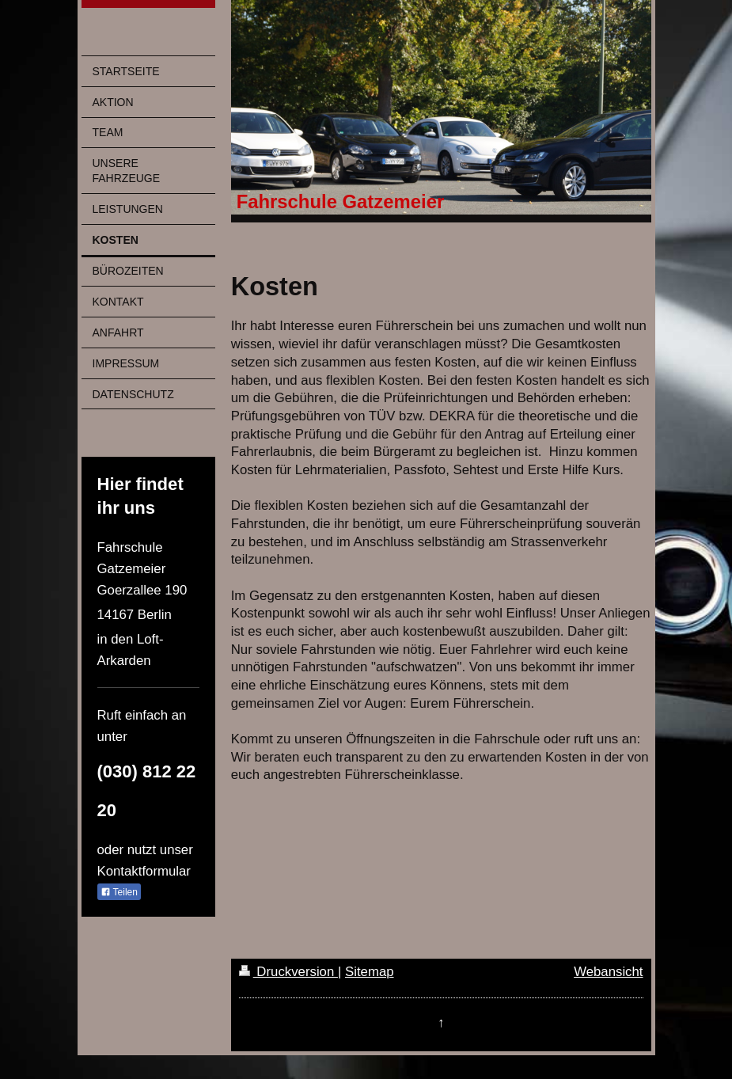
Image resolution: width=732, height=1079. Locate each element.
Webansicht (608, 971)
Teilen (119, 892)
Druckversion (288, 971)
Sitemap (369, 971)
